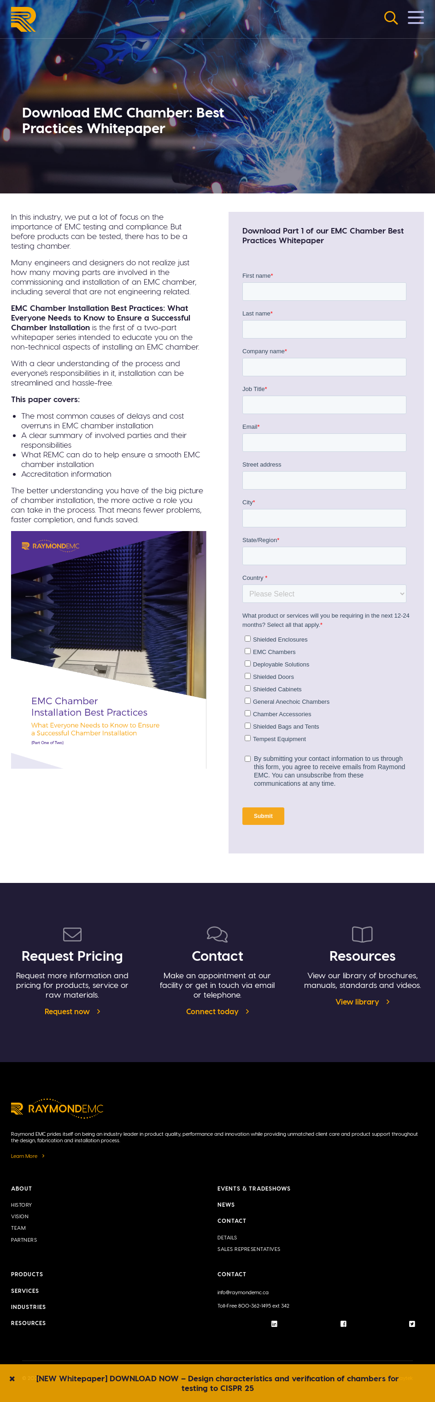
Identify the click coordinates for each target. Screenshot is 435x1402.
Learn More (24, 1156)
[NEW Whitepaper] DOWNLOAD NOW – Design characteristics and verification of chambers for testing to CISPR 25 (217, 1382)
